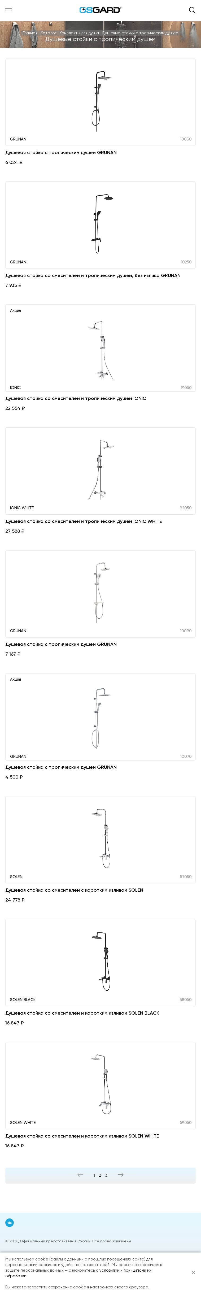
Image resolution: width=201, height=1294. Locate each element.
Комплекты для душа (79, 33)
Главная (30, 33)
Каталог (48, 33)
